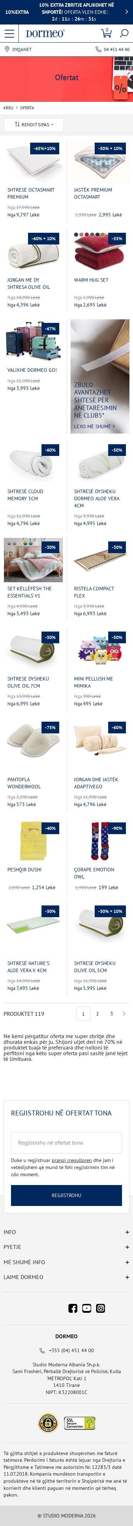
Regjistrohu (66, 1195)
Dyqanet (22, 50)
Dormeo (66, 1336)
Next (124, 1013)
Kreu (8, 107)
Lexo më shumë (92, 426)
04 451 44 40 (116, 49)
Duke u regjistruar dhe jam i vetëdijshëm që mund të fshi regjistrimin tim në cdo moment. (63, 1167)
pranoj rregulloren (72, 1160)
